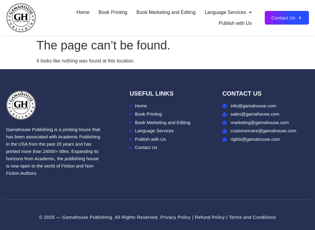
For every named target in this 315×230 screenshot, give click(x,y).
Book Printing (113, 12)
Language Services (228, 12)
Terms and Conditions (252, 217)
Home (83, 12)
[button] (228, 12)
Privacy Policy (175, 217)
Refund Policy (210, 217)
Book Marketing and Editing (166, 12)
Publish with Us (235, 23)
